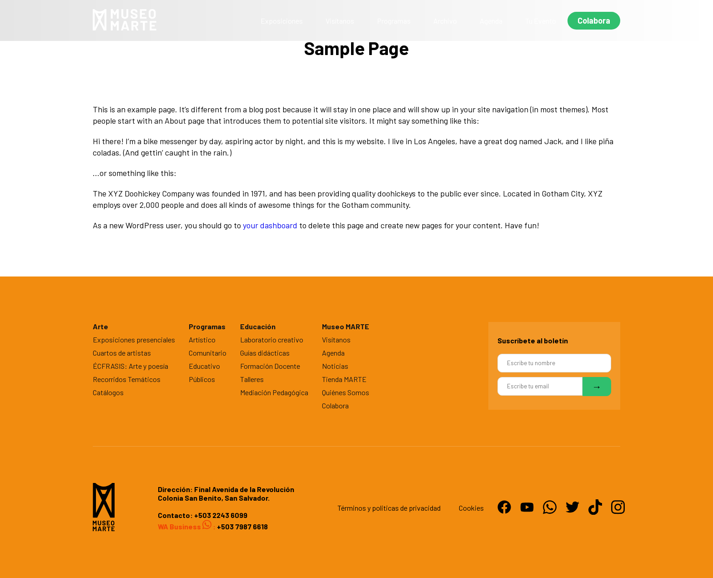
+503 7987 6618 (242, 526)
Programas (394, 20)
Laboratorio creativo (271, 339)
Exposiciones (282, 20)
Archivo (445, 20)
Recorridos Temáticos (127, 379)
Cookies (471, 507)
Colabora (593, 20)
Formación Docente (270, 366)
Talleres (252, 379)
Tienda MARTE (344, 379)
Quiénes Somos (345, 392)
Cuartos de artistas (122, 352)
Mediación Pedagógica (274, 392)
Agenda (491, 20)
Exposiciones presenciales (134, 339)
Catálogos (108, 392)
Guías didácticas (265, 352)
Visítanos (340, 20)
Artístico (202, 339)
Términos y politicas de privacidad (389, 507)
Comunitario (207, 352)
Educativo (204, 366)
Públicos (202, 379)
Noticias (335, 366)
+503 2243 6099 (220, 515)
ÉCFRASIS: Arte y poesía (130, 366)
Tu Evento (540, 20)
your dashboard (270, 225)
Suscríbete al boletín (532, 340)
